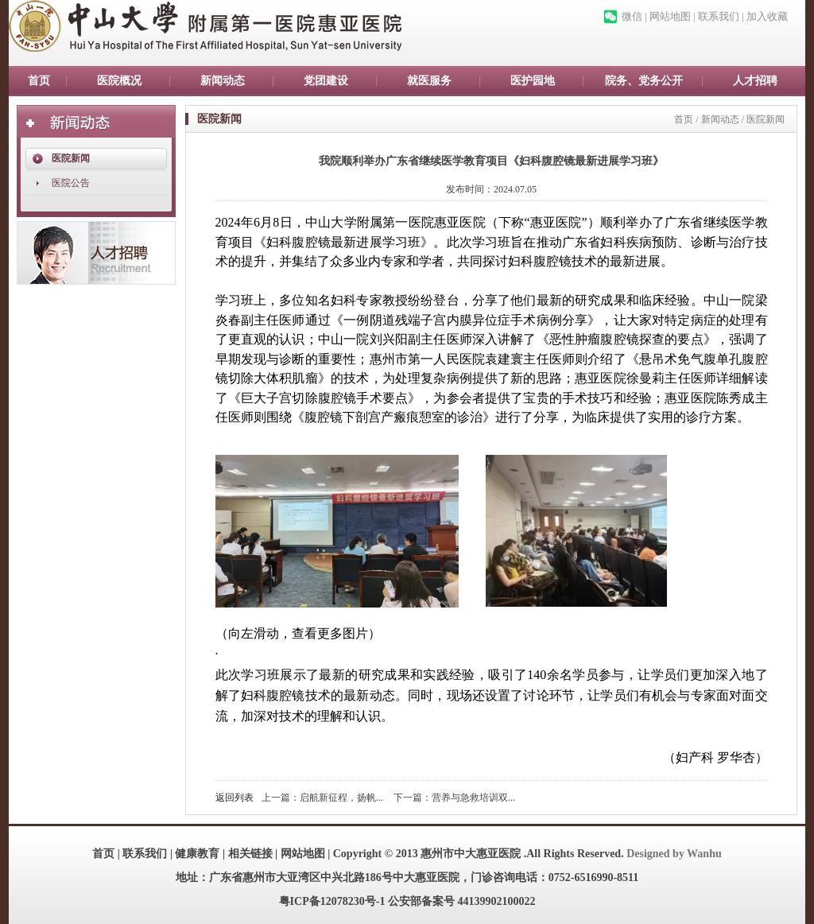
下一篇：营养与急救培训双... (454, 797)
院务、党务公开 (644, 81)
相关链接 (250, 854)
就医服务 (429, 81)
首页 (39, 81)
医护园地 (532, 81)
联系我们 (718, 16)
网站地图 (670, 16)
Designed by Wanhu (674, 854)
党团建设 (326, 81)
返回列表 (234, 797)
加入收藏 (767, 16)
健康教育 (197, 854)
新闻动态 (222, 81)
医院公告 (71, 182)
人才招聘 (755, 81)
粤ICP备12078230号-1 (332, 901)
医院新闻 (71, 158)
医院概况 (119, 81)
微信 (632, 16)
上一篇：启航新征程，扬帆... (322, 797)
